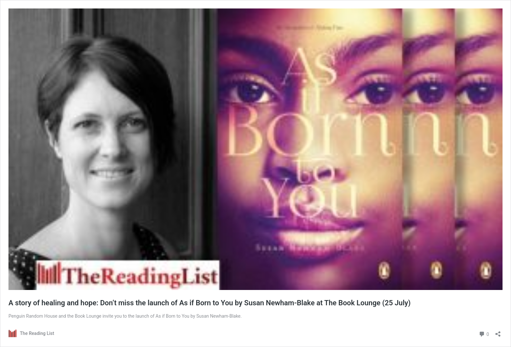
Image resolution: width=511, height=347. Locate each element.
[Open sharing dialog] (498, 332)
